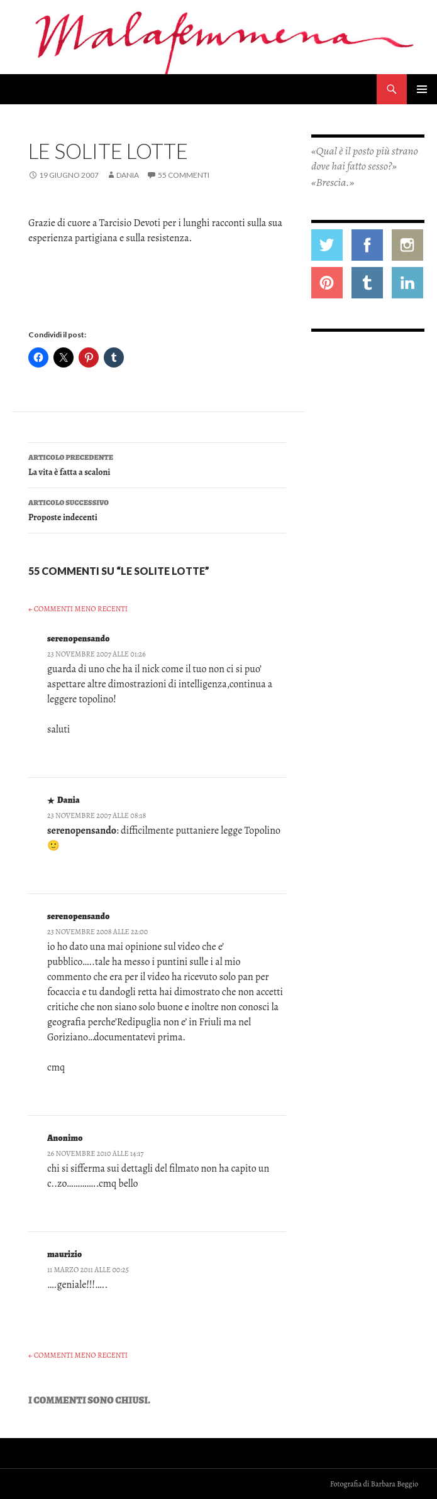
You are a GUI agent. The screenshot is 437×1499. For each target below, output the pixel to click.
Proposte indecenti (157, 509)
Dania (127, 175)
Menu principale (422, 89)
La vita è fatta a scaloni (157, 464)
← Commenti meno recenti (78, 609)
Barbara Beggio (394, 1484)
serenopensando (78, 639)
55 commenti (183, 175)
